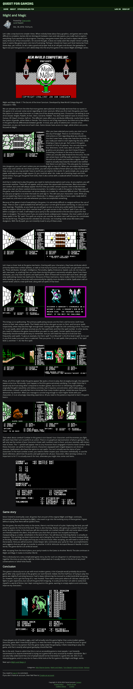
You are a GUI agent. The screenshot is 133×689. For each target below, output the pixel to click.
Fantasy (86, 667)
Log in (118, 9)
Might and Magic (57, 667)
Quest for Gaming (18, 3)
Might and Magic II (18, 662)
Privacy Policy (58, 684)
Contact (78, 682)
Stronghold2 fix (25, 9)
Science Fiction (78, 667)
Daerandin (26, 20)
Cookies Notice (61, 686)
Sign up (126, 9)
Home (5, 9)
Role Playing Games (43, 667)
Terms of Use (71, 684)
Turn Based (67, 667)
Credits (71, 686)
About (13, 9)
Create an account (46, 675)
